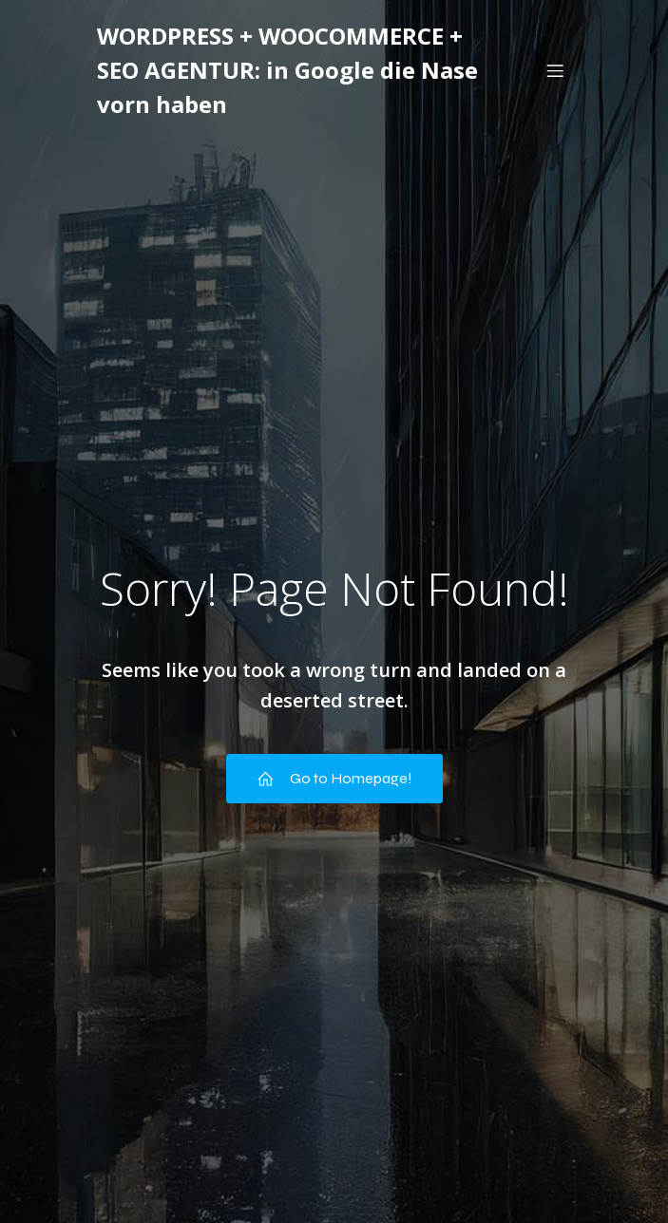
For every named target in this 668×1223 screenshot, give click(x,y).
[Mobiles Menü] (556, 70)
